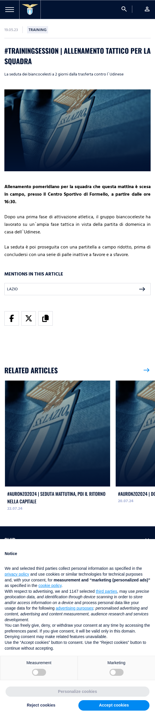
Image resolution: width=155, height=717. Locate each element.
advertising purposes (74, 608)
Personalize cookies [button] (77, 691)
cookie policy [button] (49, 585)
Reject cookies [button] (41, 705)
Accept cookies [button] (114, 705)
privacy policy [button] (17, 574)
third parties (106, 591)
